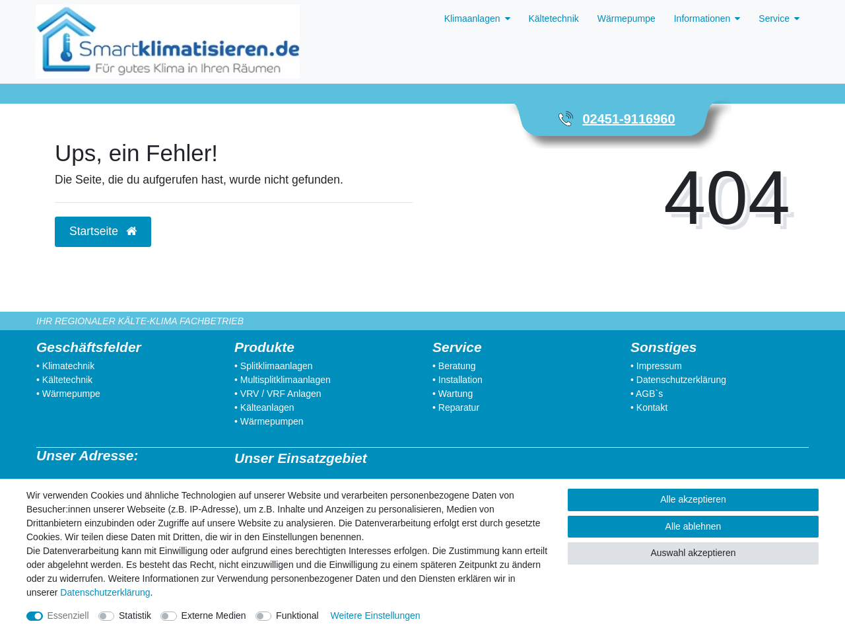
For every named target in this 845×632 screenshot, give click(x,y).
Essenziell (68, 615)
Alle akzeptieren (693, 499)
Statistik (135, 615)
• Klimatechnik (65, 366)
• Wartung (452, 393)
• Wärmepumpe (68, 393)
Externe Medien (214, 615)
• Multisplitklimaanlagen (282, 379)
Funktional (297, 615)
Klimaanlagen (472, 18)
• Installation (457, 379)
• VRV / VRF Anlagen (277, 393)
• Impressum (656, 366)
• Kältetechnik (64, 379)
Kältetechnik (554, 18)
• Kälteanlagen (264, 407)
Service (774, 18)
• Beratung (454, 366)
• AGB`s (646, 393)
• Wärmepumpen (269, 421)
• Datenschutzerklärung (678, 379)
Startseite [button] (103, 231)
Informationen (702, 18)
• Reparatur (455, 407)
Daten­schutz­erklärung (105, 592)
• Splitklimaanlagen (273, 366)
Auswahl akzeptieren (692, 552)
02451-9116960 (628, 119)
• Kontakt (648, 407)
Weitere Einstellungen (376, 615)
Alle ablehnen (693, 526)
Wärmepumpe (626, 18)
